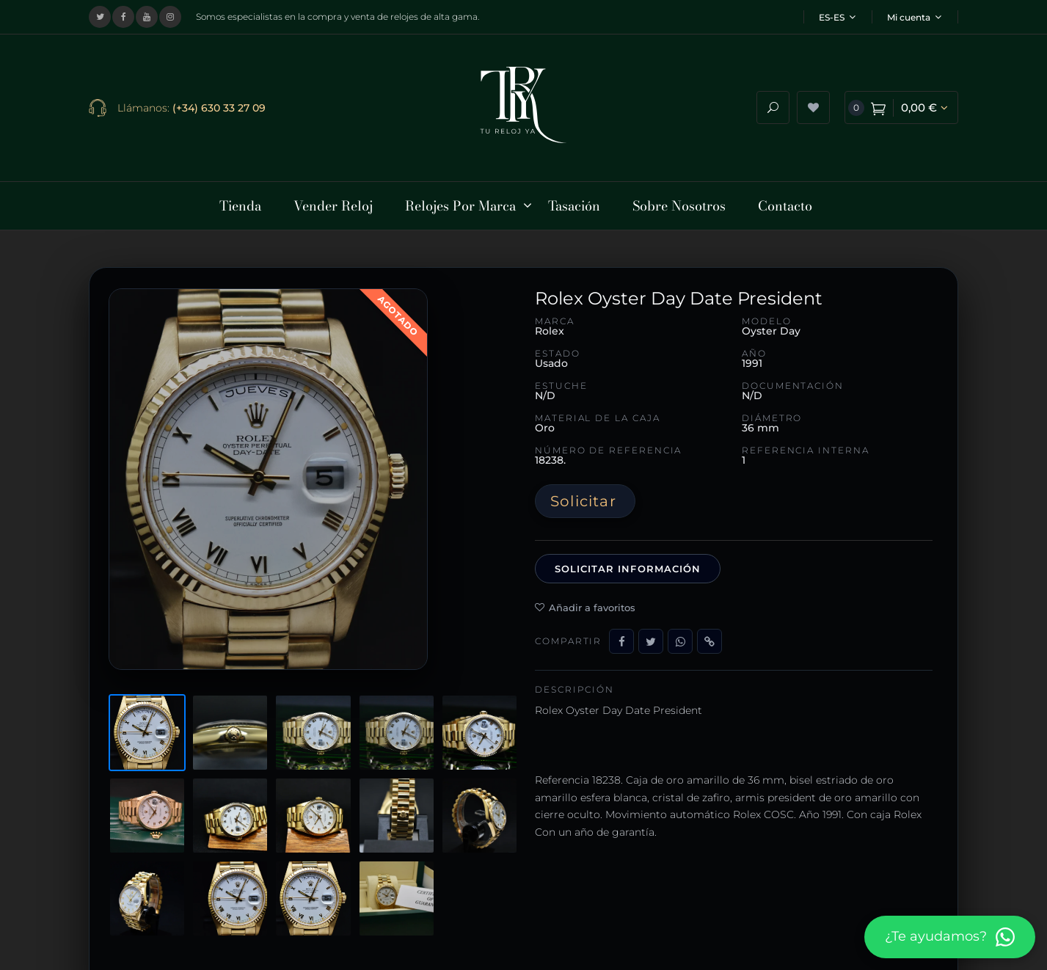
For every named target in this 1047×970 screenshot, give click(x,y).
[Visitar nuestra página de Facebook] (123, 17)
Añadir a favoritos (585, 602)
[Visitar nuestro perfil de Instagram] (170, 17)
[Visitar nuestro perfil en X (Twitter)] (100, 17)
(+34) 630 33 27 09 (219, 105)
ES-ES (837, 17)
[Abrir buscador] (772, 105)
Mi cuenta (914, 17)
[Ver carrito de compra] (901, 105)
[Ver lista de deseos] (813, 105)
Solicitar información (628, 563)
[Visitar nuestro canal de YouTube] (147, 17)
